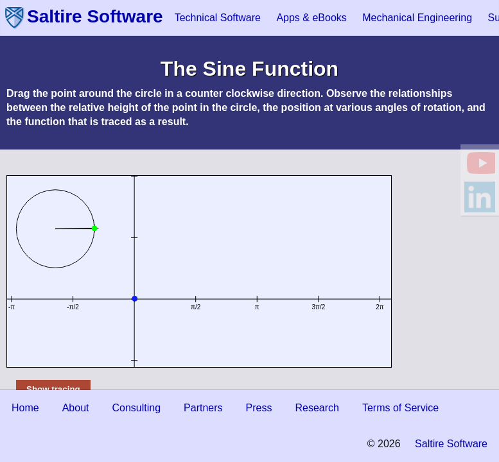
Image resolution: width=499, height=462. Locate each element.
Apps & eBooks (311, 17)
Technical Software (218, 17)
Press (259, 407)
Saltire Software (95, 16)
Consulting (136, 407)
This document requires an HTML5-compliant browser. (199, 271)
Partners (203, 407)
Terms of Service (400, 407)
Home (25, 407)
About (75, 407)
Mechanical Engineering (417, 17)
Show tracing (53, 389)
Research (316, 407)
